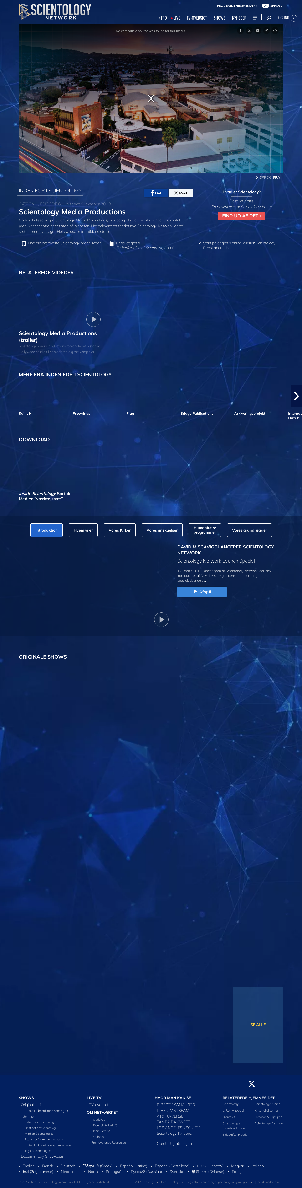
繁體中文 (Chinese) (208, 1171)
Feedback (97, 1137)
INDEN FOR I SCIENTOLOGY (50, 190)
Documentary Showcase (42, 1156)
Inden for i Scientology (40, 1122)
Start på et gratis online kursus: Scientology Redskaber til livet (239, 245)
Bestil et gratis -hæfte (146, 245)
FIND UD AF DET (241, 216)
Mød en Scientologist (39, 1133)
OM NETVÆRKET (102, 1112)
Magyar (237, 1165)
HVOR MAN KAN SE (173, 1097)
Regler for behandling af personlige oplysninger (216, 1182)
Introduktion (99, 1119)
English (29, 1165)
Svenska (177, 1171)
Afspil (202, 592)
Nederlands (71, 1171)
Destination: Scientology (41, 1128)
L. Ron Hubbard (233, 1110)
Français (239, 1171)
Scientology (231, 1104)
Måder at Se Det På (104, 1125)
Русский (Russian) (146, 1171)
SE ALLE (258, 1024)
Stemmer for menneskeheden (44, 1139)
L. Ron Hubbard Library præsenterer (49, 1145)
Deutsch (68, 1165)
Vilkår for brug (144, 1182)
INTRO (162, 18)
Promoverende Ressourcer (109, 1142)
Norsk (93, 1171)
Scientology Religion (269, 1123)
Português (114, 1171)
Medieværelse (100, 1131)
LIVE (177, 18)
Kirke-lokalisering (266, 1110)
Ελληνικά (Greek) (98, 1165)
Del (156, 193)
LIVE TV (94, 1097)
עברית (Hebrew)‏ (210, 1165)
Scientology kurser (267, 1104)
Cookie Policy (170, 1182)
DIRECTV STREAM (173, 1110)
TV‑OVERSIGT (197, 18)
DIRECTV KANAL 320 (176, 1104)
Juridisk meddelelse (267, 1182)
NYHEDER (239, 18)
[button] (296, 396)
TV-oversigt (98, 1104)
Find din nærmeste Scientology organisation (65, 243)
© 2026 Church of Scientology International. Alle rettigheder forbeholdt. (65, 1182)
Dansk (47, 1165)
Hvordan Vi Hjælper (268, 1117)
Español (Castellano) (172, 1165)
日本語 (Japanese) (38, 1171)
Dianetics (229, 1117)
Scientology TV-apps (174, 1133)
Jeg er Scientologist (38, 1151)
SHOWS (219, 18)
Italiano (258, 1165)
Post (180, 193)
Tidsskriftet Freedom (236, 1134)
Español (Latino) (133, 1165)
